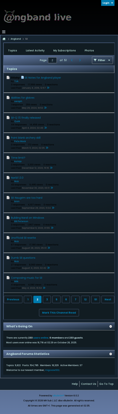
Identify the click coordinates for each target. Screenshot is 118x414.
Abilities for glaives (22, 98)
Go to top (106, 384)
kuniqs (18, 161)
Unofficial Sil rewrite (23, 238)
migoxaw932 (52, 370)
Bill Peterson (21, 221)
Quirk (17, 121)
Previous (13, 299)
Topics (12, 50)
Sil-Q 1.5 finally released (26, 118)
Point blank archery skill (25, 138)
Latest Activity (35, 50)
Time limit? (18, 158)
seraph (18, 101)
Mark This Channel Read (59, 312)
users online (40, 337)
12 (85, 299)
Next (108, 299)
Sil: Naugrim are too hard (26, 198)
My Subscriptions (64, 50)
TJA (16, 81)
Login (108, 2)
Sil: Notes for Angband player (43, 77)
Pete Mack (20, 141)
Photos (89, 50)
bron (16, 201)
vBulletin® (58, 395)
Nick (16, 181)
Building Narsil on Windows (27, 218)
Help (75, 384)
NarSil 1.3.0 (17, 178)
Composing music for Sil (26, 278)
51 (95, 299)
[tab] (12, 50)
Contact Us (88, 384)
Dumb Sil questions (23, 258)
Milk (16, 281)
